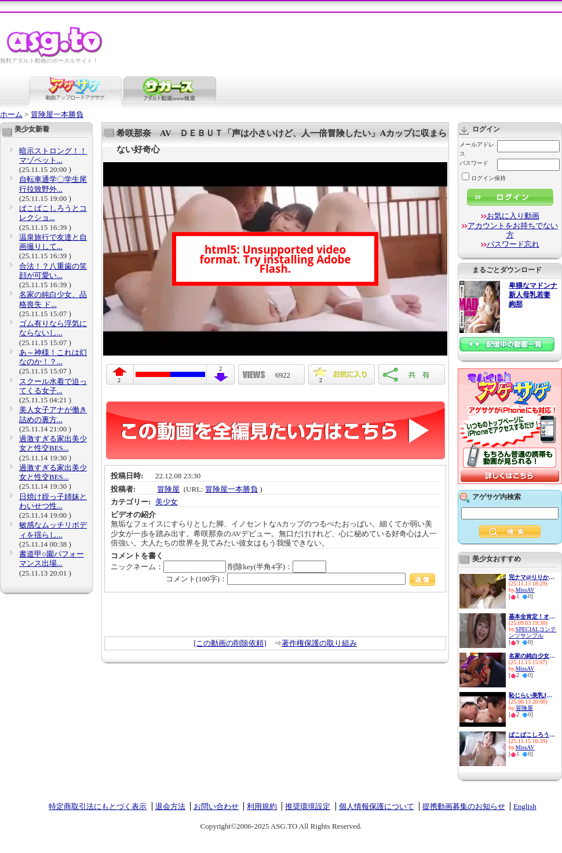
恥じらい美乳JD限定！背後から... (532, 695)
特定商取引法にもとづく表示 (98, 806)
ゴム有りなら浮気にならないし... (53, 328)
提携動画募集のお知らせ (463, 806)
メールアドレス (476, 149)
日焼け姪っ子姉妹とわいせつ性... (53, 501)
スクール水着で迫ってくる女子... (53, 386)
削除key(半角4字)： (277, 566)
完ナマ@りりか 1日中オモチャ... (532, 577)
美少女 (166, 501)
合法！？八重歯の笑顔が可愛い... (53, 271)
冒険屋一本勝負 (57, 114)
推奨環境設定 (307, 806)
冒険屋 (168, 489)
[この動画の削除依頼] (230, 643)
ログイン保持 (484, 178)
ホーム (11, 114)
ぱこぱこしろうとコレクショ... (53, 213)
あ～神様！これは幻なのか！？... (53, 357)
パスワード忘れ (513, 244)
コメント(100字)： (300, 578)
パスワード (473, 163)
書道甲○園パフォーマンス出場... (51, 559)
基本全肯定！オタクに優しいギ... (532, 616)
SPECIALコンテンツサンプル (532, 632)
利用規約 (262, 806)
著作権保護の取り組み (319, 643)
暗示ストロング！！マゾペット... (53, 155)
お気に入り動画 (513, 215)
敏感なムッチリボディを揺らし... (53, 530)
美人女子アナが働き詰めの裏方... (53, 414)
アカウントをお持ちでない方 (513, 230)
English (525, 806)
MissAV (525, 590)
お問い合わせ (216, 806)
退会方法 (170, 806)
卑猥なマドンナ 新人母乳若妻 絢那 (533, 295)
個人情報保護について (376, 806)
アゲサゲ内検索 (496, 497)
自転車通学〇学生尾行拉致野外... (53, 184)
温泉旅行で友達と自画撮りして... (53, 242)
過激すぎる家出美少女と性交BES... (53, 443)
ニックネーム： (168, 566)
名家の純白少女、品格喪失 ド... (53, 299)
